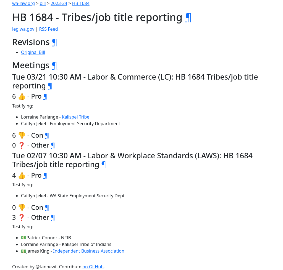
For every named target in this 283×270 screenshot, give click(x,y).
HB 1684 (81, 3)
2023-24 (59, 3)
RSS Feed (48, 29)
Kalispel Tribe (76, 117)
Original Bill (33, 52)
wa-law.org (23, 3)
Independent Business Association (88, 251)
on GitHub (93, 267)
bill (43, 3)
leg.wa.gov (23, 29)
